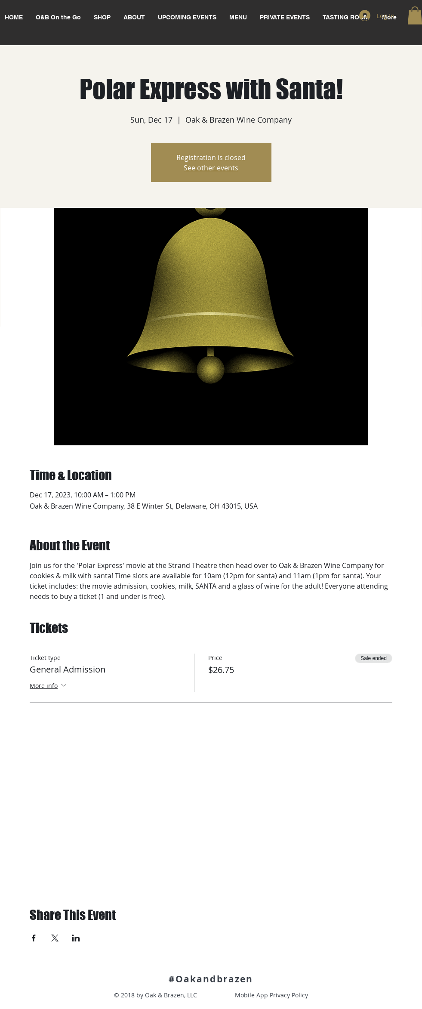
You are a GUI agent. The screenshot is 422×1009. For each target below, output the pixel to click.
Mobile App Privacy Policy (271, 995)
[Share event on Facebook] (34, 938)
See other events (211, 168)
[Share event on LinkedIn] (76, 938)
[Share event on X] (55, 938)
